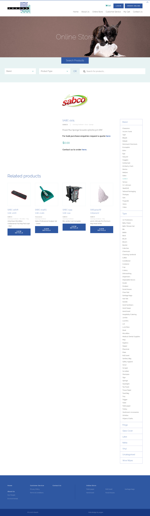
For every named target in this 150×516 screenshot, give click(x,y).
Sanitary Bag (126, 358)
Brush (124, 239)
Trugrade (125, 201)
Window (125, 415)
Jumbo (124, 317)
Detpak (124, 141)
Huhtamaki (126, 163)
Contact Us (137, 12)
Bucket (124, 245)
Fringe (125, 425)
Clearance (126, 128)
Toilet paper (126, 406)
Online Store (97, 12)
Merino (124, 169)
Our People (11, 495)
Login (118, 6)
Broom (124, 242)
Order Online (133, 6)
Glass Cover (127, 431)
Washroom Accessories (130, 412)
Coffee (124, 258)
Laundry (125, 321)
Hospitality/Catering (129, 314)
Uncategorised (128, 454)
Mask (124, 330)
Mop (124, 340)
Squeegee (125, 384)
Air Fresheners (127, 220)
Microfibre (125, 333)
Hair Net (125, 299)
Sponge (125, 381)
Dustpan (125, 286)
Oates (124, 175)
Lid (123, 324)
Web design (92, 512)
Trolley (124, 409)
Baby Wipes (126, 223)
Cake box (125, 248)
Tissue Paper (126, 390)
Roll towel (125, 355)
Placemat (125, 349)
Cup (123, 267)
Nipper (124, 346)
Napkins (125, 343)
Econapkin (126, 147)
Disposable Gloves (128, 280)
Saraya (124, 182)
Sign (124, 377)
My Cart (127, 12)
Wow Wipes (127, 460)
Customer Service (113, 12)
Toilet (124, 403)
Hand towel (126, 311)
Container (125, 264)
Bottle (124, 232)
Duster (124, 283)
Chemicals (126, 251)
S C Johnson (126, 185)
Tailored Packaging (129, 191)
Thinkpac (125, 194)
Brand (125, 122)
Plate (124, 352)
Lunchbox (125, 327)
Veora (124, 204)
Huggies (125, 160)
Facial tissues (127, 289)
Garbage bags (127, 295)
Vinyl (124, 449)
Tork (123, 198)
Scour (124, 365)
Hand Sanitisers (127, 305)
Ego (123, 153)
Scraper (125, 368)
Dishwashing (126, 273)
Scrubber (125, 371)
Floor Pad (125, 292)
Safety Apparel (127, 362)
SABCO (125, 179)
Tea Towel (125, 387)
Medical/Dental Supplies (131, 336)
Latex (124, 437)
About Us (85, 12)
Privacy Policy (35, 489)
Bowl (124, 235)
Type (124, 214)
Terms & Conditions (36, 493)
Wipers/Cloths (127, 418)
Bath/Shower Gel (128, 226)
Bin (123, 229)
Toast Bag (125, 393)
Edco (124, 150)
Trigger (124, 399)
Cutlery (125, 270)
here (108, 136)
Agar (124, 135)
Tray (123, 396)
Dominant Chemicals (129, 144)
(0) (108, 6)
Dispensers (126, 277)
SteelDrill (125, 188)
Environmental (13, 499)
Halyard (125, 157)
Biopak (124, 138)
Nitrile (124, 443)
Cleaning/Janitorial (129, 254)
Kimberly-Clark (127, 166)
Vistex (124, 207)
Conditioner (126, 261)
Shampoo (125, 374)
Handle (125, 302)
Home (75, 12)
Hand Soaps (126, 308)
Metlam (125, 172)
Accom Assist (127, 131)
